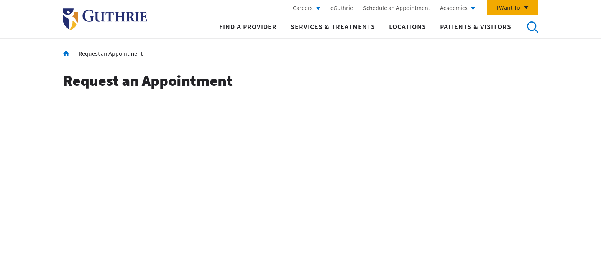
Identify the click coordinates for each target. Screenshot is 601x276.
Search (532, 27)
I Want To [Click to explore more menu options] (508, 7)
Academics (454, 8)
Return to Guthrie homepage (105, 19)
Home (66, 53)
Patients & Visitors (475, 26)
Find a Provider (248, 26)
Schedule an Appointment (396, 8)
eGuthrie (341, 8)
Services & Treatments (333, 26)
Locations (407, 26)
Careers (303, 8)
